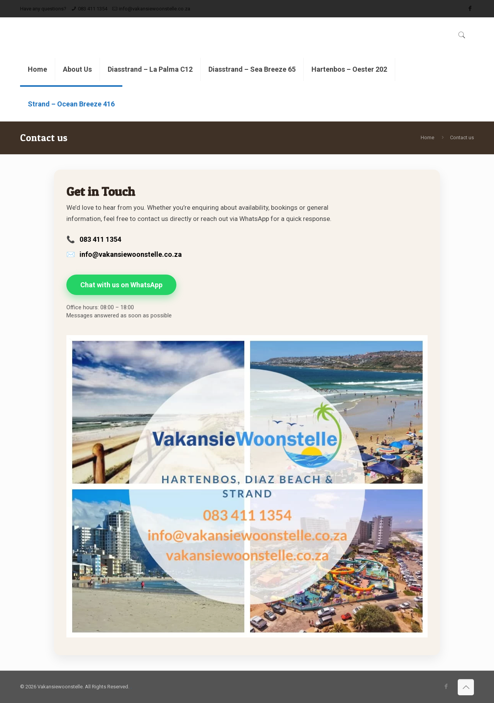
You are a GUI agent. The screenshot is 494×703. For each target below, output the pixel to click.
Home (427, 137)
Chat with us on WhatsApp (121, 285)
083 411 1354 (92, 9)
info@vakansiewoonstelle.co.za (154, 9)
